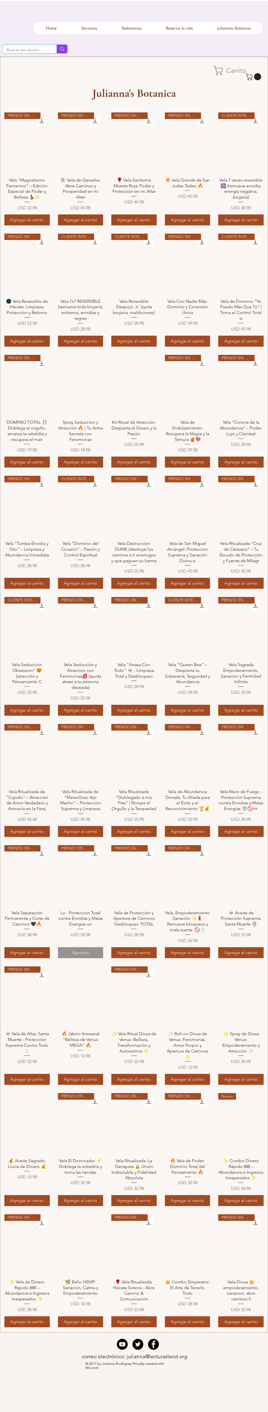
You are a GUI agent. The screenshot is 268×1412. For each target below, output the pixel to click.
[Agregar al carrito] (27, 219)
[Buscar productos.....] (26, 50)
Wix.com (92, 1368)
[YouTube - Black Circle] (122, 1344)
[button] (235, 70)
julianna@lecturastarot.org (157, 1356)
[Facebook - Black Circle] (153, 1344)
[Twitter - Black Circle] (137, 1344)
